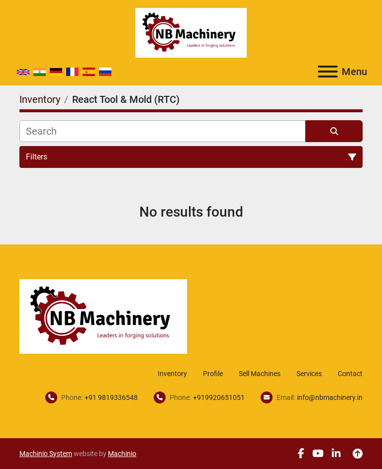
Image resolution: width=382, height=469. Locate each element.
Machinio (122, 454)
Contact (350, 374)
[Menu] (328, 72)
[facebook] (301, 453)
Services (309, 374)
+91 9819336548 (111, 397)
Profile (213, 374)
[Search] (162, 131)
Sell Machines (260, 374)
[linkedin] (336, 453)
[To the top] (358, 453)
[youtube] (318, 453)
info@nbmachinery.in (330, 397)
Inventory (172, 374)
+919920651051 (219, 397)
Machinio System (45, 454)
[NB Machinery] (103, 315)
